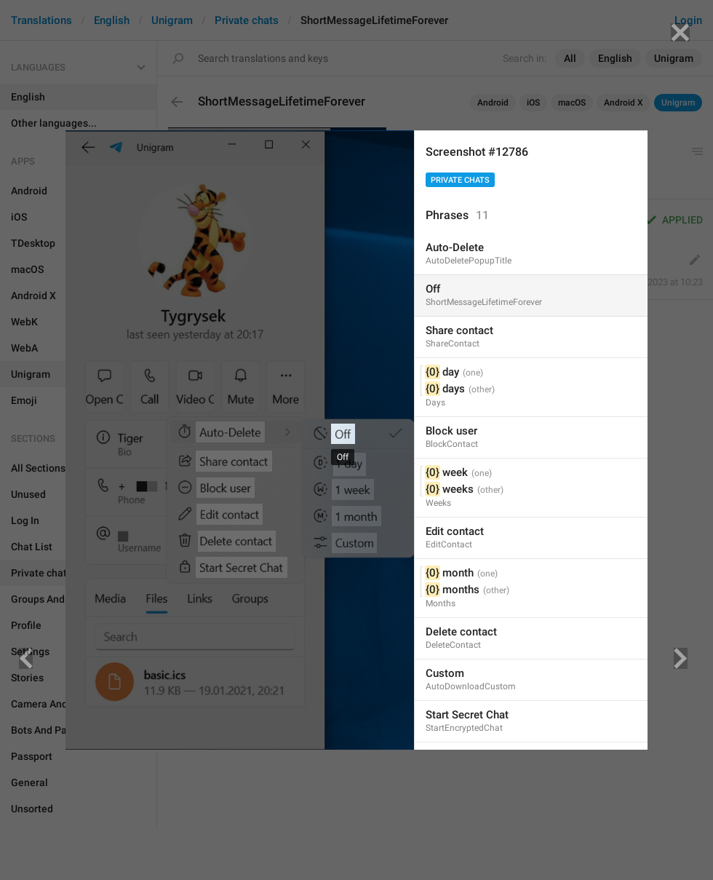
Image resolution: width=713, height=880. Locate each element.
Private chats (460, 180)
